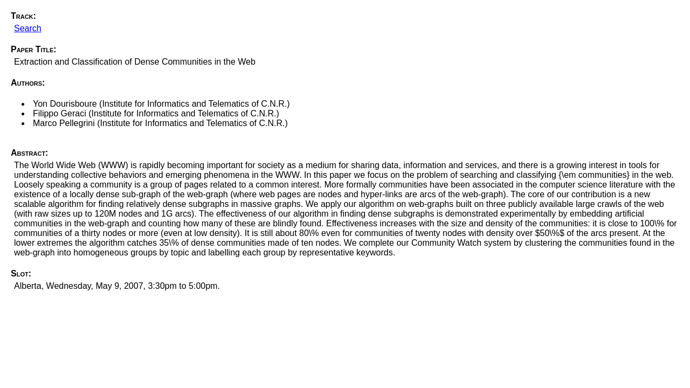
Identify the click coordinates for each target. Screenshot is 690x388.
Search (28, 28)
